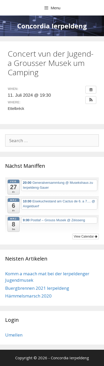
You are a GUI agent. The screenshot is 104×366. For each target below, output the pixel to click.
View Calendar (85, 236)
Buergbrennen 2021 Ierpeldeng (37, 288)
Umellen (13, 335)
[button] (91, 100)
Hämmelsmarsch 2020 (28, 296)
